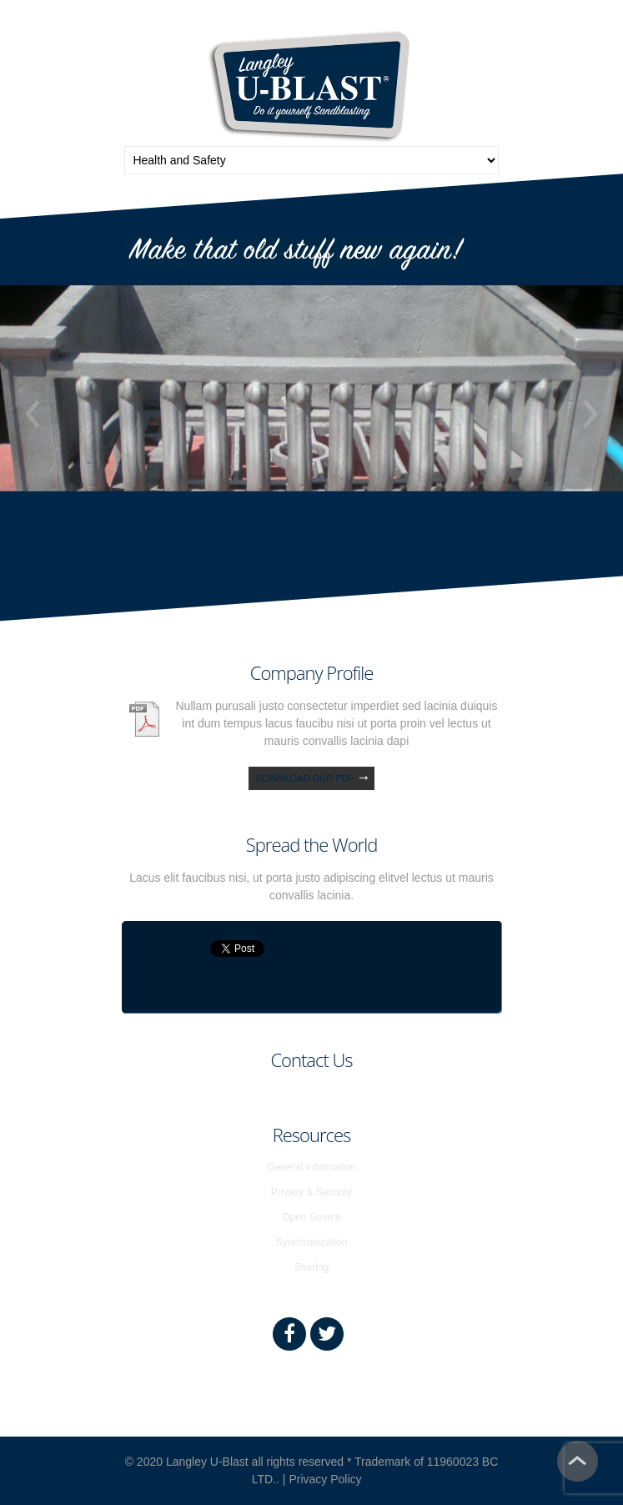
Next (590, 414)
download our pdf (305, 778)
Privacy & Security (311, 1192)
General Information (311, 1167)
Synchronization (311, 1242)
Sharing (311, 1267)
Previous (32, 414)
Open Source (311, 1217)
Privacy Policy (325, 1479)
